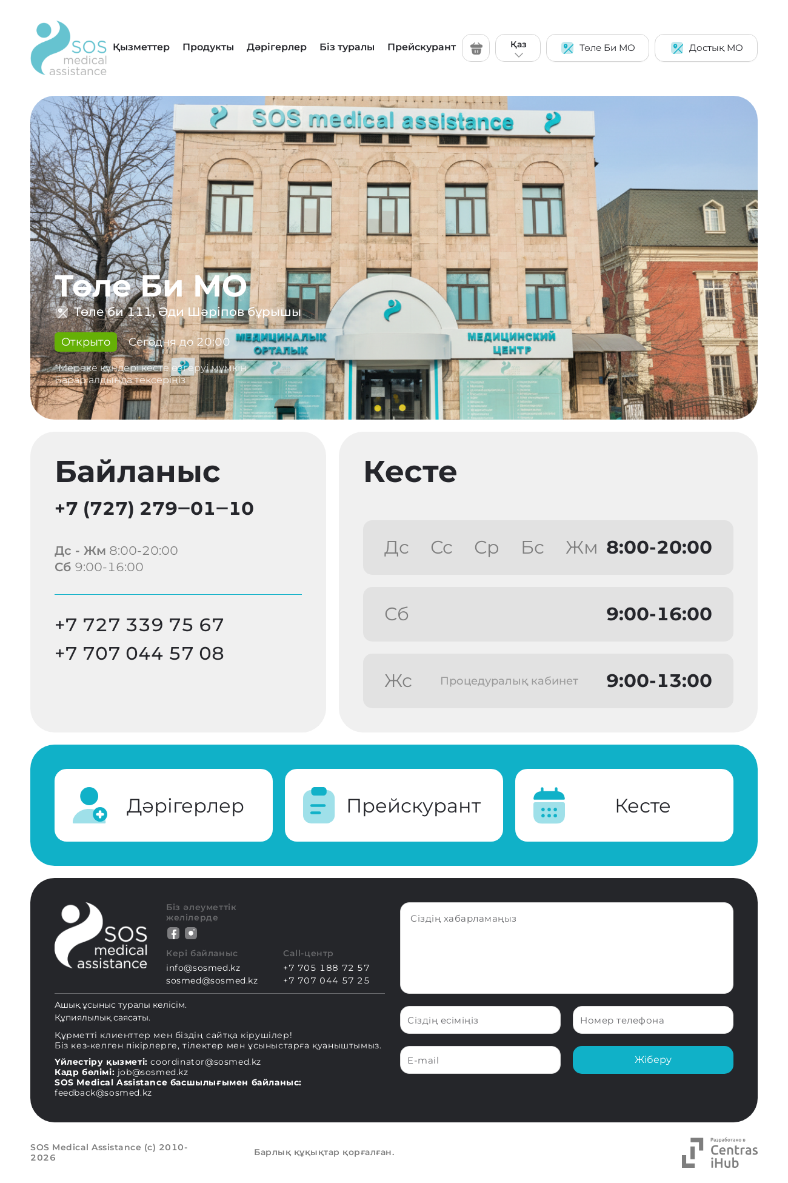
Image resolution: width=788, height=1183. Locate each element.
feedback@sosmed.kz (103, 1092)
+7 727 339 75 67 (139, 625)
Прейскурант (421, 47)
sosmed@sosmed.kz (212, 981)
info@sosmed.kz (203, 968)
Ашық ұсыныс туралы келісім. (121, 1004)
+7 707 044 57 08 (139, 653)
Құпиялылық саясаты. (102, 1017)
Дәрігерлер (277, 47)
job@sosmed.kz (153, 1072)
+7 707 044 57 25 (326, 981)
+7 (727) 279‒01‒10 (154, 508)
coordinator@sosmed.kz (205, 1061)
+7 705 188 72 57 (326, 968)
